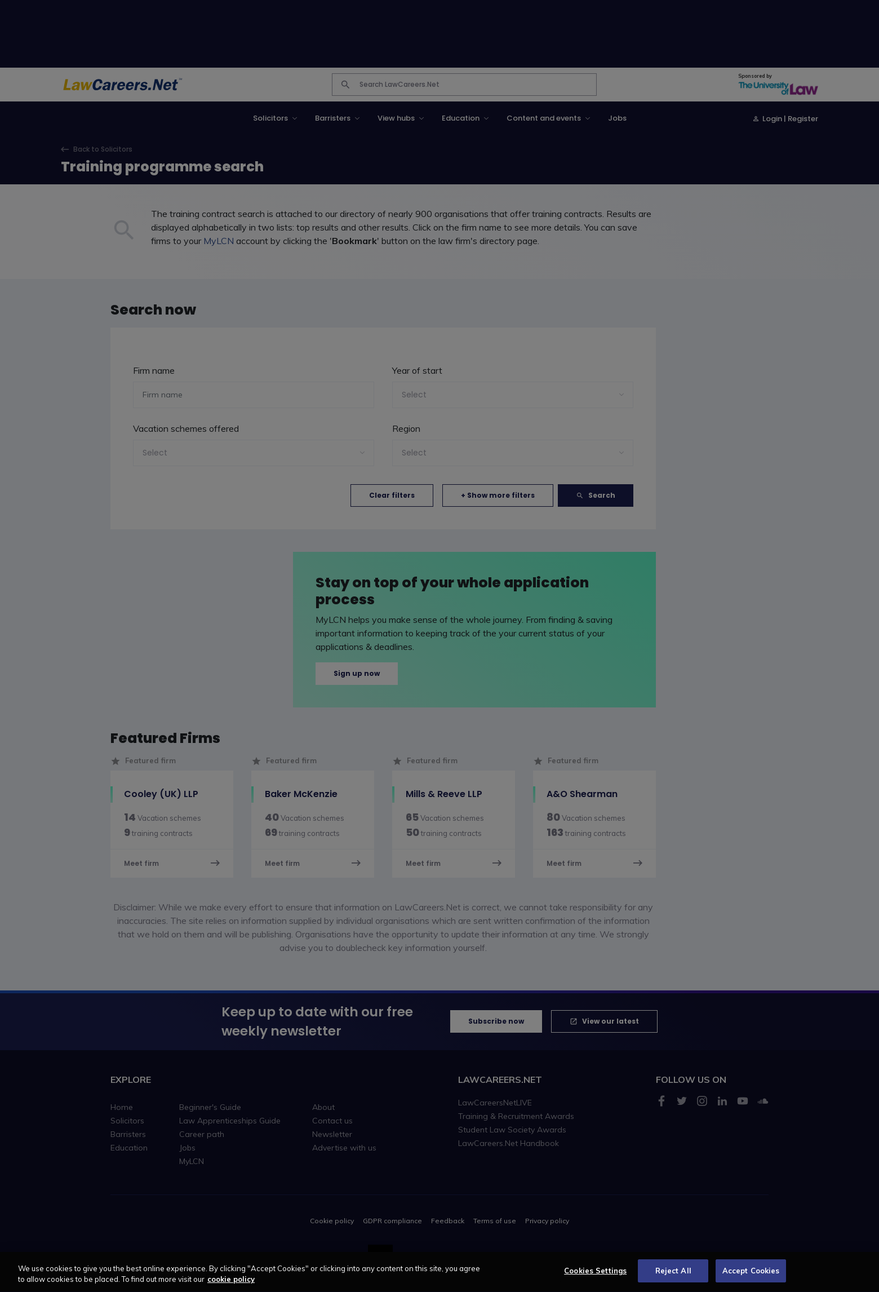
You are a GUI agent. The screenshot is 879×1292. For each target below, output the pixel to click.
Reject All (673, 1276)
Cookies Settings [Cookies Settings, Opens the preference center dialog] (595, 1276)
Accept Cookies (751, 1276)
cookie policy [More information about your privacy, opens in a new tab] (231, 1285)
